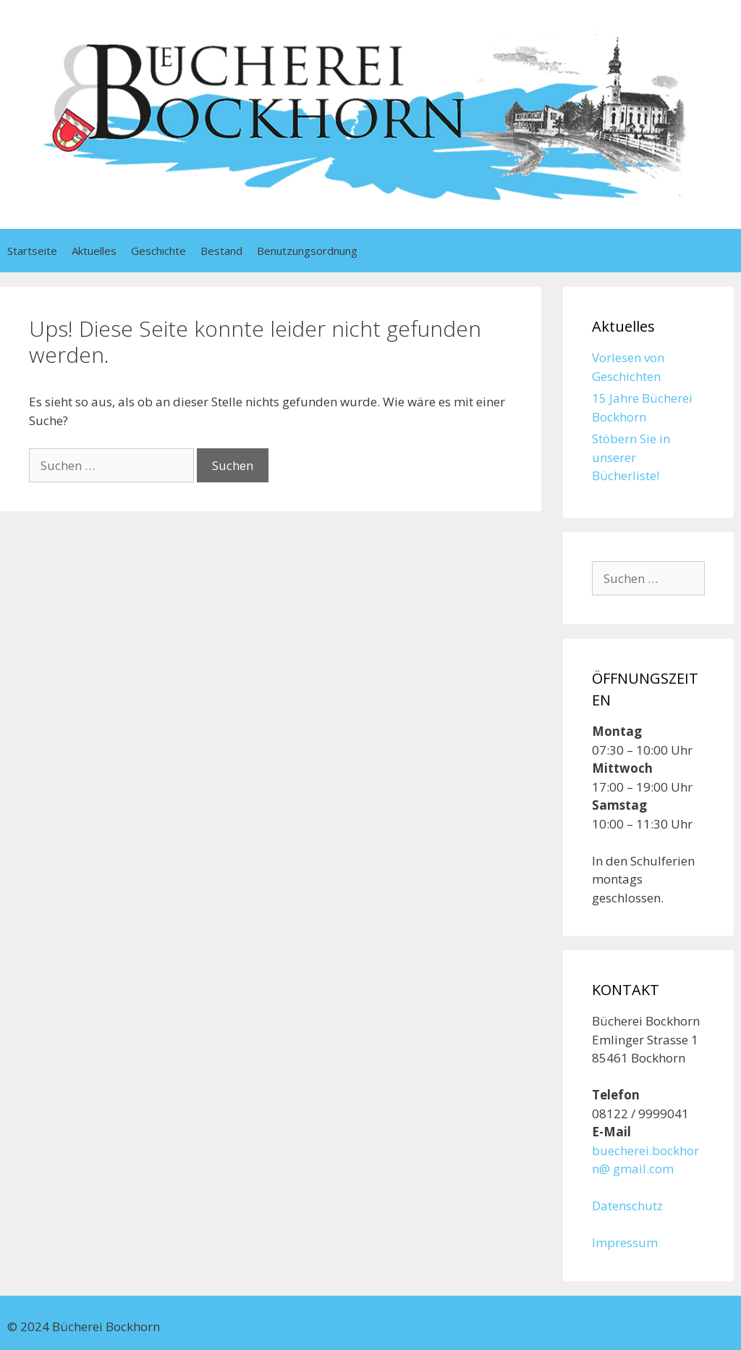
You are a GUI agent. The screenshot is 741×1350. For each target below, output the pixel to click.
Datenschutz (627, 1205)
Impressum (625, 1242)
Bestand (221, 250)
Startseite (32, 250)
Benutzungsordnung (307, 250)
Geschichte (158, 250)
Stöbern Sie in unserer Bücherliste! (631, 457)
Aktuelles (94, 250)
